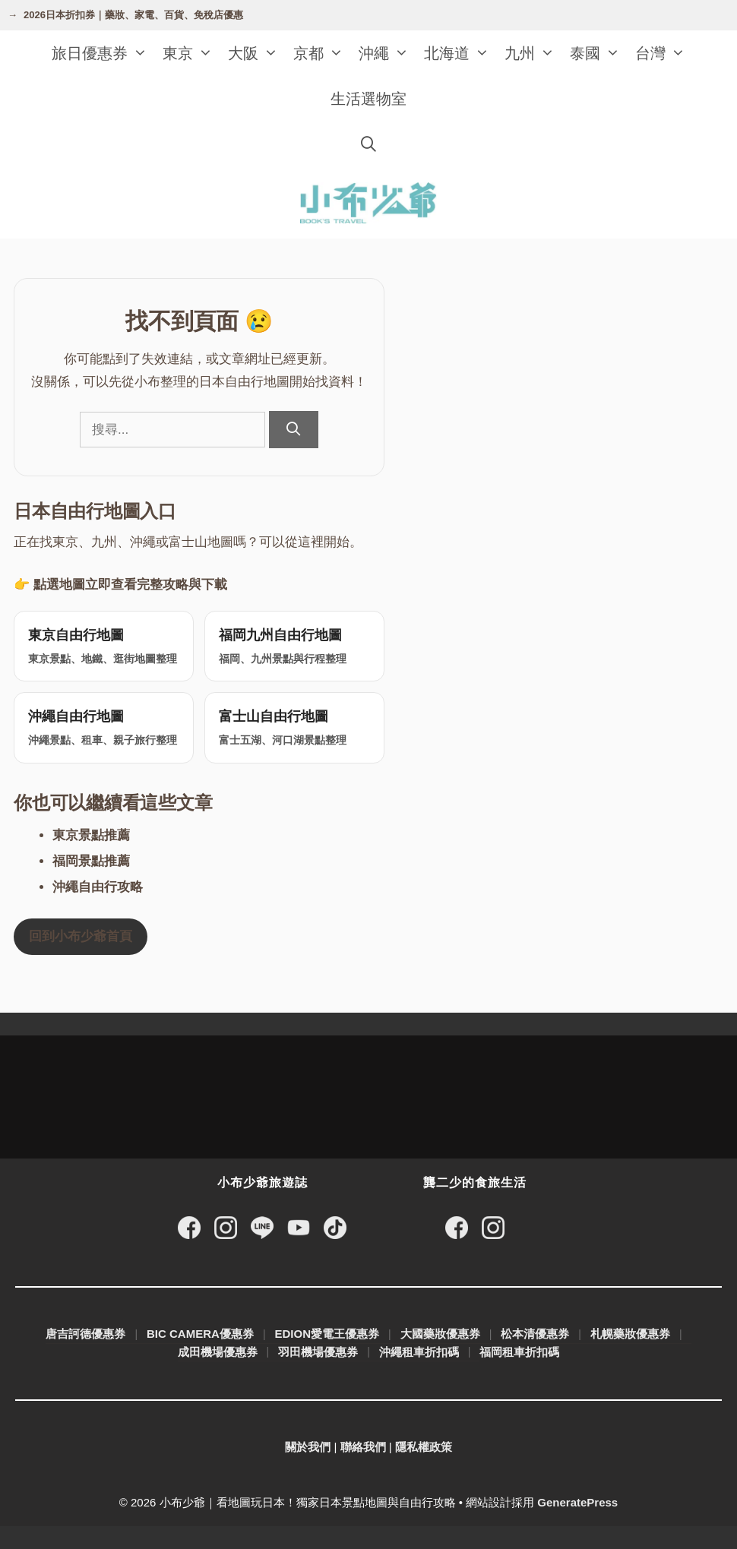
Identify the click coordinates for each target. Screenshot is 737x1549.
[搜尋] (293, 429)
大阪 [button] (257, 53)
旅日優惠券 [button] (103, 53)
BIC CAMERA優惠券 (200, 1333)
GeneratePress (577, 1502)
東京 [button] (191, 53)
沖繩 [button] (387, 53)
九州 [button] (533, 53)
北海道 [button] (460, 53)
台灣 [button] (664, 53)
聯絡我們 (363, 1446)
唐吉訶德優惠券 (85, 1333)
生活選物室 (368, 98)
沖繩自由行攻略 (97, 887)
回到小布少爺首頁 (80, 936)
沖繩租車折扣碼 (419, 1351)
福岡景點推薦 (91, 861)
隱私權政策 (423, 1446)
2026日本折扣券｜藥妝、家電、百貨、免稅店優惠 (133, 15)
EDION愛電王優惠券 (327, 1333)
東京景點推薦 (91, 835)
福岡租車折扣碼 (519, 1351)
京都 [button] (322, 53)
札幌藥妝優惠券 (630, 1333)
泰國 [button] (599, 53)
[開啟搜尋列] (368, 144)
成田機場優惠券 (218, 1351)
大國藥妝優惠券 (440, 1333)
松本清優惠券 (535, 1333)
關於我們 (308, 1446)
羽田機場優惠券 (318, 1351)
